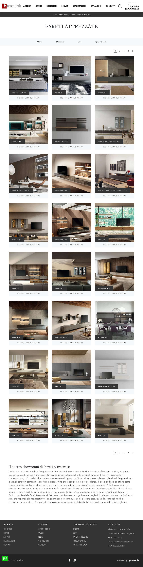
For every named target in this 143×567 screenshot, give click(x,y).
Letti (75, 533)
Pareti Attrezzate (83, 14)
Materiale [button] (60, 41)
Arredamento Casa (67, 14)
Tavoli (41, 533)
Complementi (44, 541)
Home (55, 14)
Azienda (27, 6)
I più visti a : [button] (100, 41)
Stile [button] (79, 41)
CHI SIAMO (8, 529)
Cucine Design (44, 529)
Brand (39, 6)
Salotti (76, 529)
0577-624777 (116, 537)
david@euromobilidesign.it (123, 541)
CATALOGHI (42, 545)
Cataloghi (95, 6)
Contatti (110, 6)
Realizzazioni (79, 6)
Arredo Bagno (79, 541)
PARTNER (7, 537)
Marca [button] (40, 41)
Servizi (64, 6)
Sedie (40, 537)
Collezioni (51, 6)
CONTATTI (7, 545)
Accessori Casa (80, 545)
